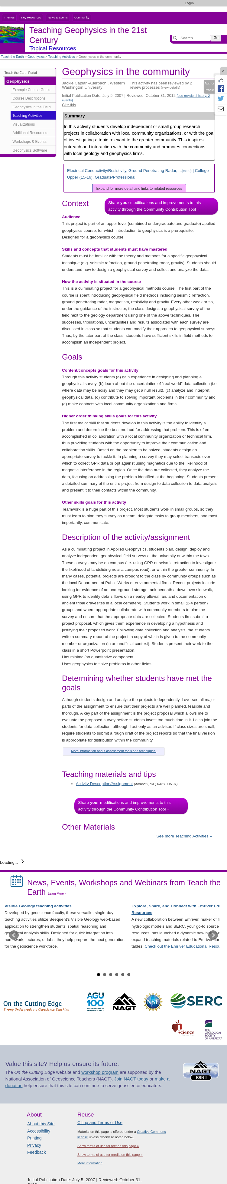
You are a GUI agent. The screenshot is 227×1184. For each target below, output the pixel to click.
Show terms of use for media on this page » (110, 1154)
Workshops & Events (29, 142)
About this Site (40, 1123)
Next (213, 935)
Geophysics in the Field (31, 107)
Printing (34, 1138)
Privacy (34, 1145)
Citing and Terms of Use (99, 1122)
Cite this (69, 105)
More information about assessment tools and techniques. (113, 751)
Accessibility (38, 1131)
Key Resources (31, 17)
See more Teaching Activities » (184, 836)
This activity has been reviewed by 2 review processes (161, 85)
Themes (9, 17)
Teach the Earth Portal (21, 72)
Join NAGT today (131, 1079)
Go (215, 38)
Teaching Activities (61, 56)
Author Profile (209, 86)
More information (89, 1163)
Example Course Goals (31, 90)
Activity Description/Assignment (104, 783)
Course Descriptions (28, 98)
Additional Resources (29, 133)
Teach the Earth (12, 56)
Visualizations (23, 124)
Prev (14, 935)
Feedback (36, 1152)
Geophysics (36, 56)
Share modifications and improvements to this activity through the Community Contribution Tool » (154, 206)
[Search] (191, 38)
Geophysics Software (29, 150)
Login (189, 3)
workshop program (99, 1072)
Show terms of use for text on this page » (108, 1146)
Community (81, 17)
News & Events (58, 17)
